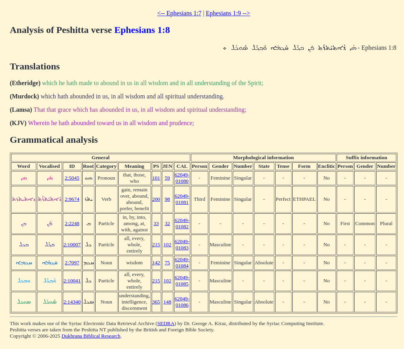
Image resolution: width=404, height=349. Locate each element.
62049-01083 (182, 244)
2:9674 (72, 199)
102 (167, 244)
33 (156, 223)
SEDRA (165, 323)
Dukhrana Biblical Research (91, 336)
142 (156, 262)
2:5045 (72, 178)
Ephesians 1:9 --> (228, 13)
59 (167, 178)
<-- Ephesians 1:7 (179, 13)
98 (167, 199)
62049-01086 (182, 302)
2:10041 (72, 281)
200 (156, 199)
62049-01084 (182, 262)
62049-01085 (182, 280)
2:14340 (72, 302)
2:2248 (72, 223)
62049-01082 (182, 223)
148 (167, 302)
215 (156, 244)
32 (167, 223)
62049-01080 (182, 178)
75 (167, 262)
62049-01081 (182, 199)
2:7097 (72, 262)
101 (156, 178)
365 (156, 302)
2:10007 (72, 244)
